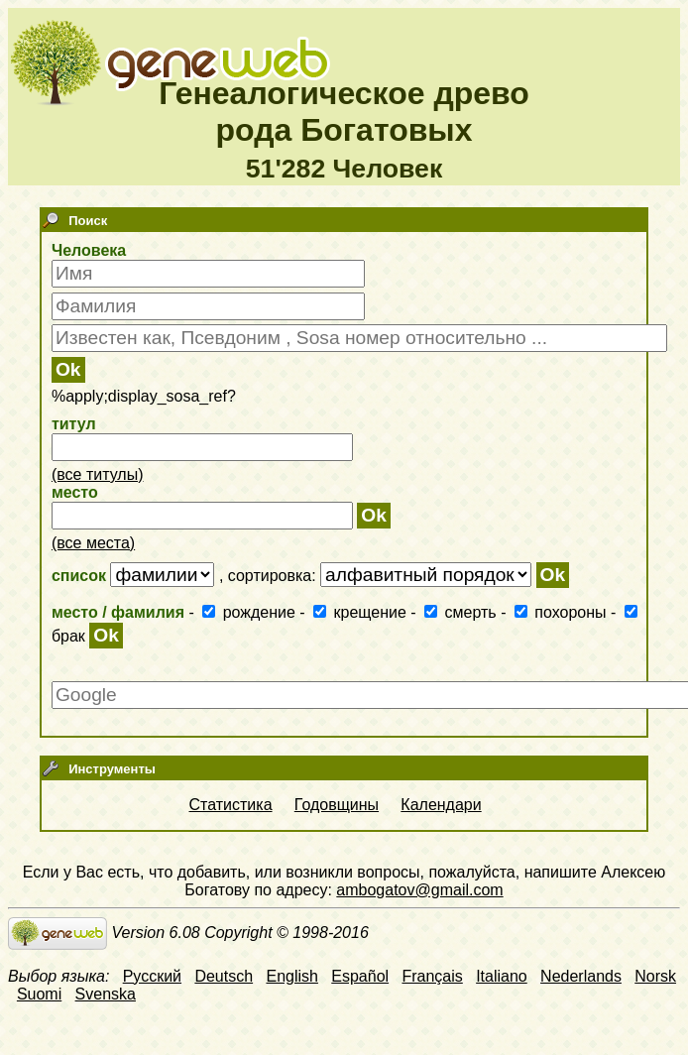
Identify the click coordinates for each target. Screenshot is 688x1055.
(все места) (93, 542)
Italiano (501, 976)
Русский (152, 976)
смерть (462, 612)
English (291, 976)
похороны (563, 612)
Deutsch (223, 976)
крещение (361, 612)
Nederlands (581, 976)
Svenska (105, 994)
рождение (250, 612)
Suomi (39, 994)
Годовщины (336, 804)
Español (360, 976)
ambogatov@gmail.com (419, 889)
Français (431, 976)
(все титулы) (98, 474)
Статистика (231, 804)
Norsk (655, 976)
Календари (441, 804)
